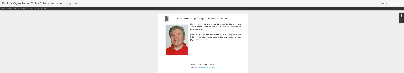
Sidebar (29, 8)
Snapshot (36, 8)
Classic (3, 8)
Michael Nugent (201, 59)
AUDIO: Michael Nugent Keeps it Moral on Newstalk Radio (203, 10)
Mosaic (23, 8)
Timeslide (43, 8)
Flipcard (9, 8)
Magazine (16, 8)
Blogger (208, 71)
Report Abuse (214, 71)
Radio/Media (211, 59)
